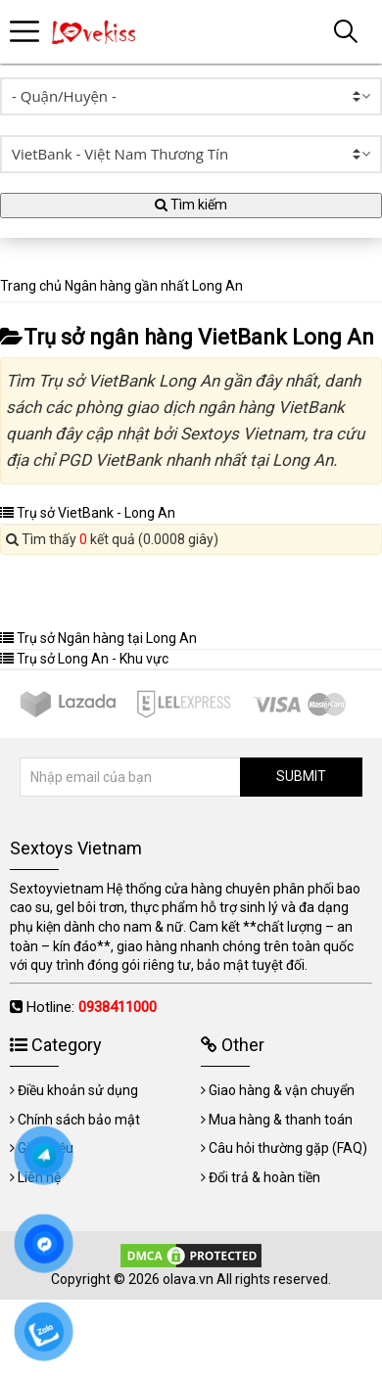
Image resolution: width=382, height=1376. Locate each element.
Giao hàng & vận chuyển (282, 1090)
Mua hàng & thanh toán (281, 1119)
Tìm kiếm (191, 204)
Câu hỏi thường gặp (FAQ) (288, 1148)
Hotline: (91, 1007)
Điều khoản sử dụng (78, 1090)
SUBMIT (301, 776)
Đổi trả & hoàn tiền (264, 1177)
